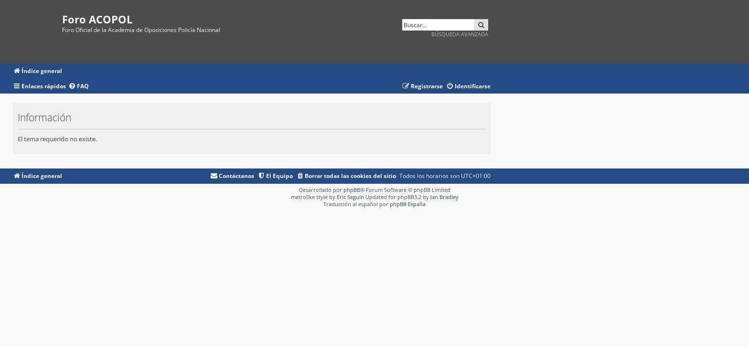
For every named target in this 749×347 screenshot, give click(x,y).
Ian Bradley (444, 196)
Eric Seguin (350, 196)
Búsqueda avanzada (459, 34)
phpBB (351, 189)
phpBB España (408, 204)
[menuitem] (78, 86)
